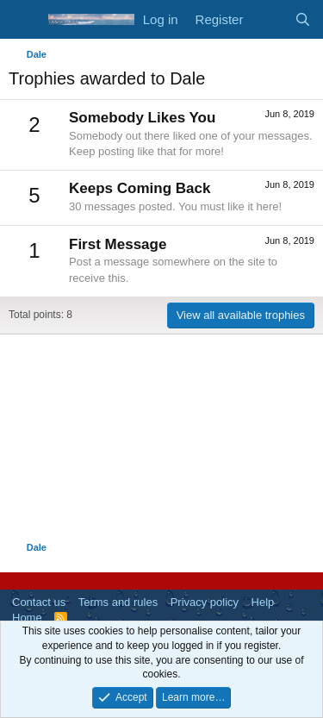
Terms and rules (118, 602)
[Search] (303, 19)
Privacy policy (205, 602)
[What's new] (268, 19)
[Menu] (23, 20)
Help (263, 602)
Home (27, 617)
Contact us (38, 602)
